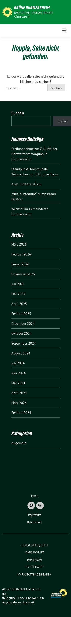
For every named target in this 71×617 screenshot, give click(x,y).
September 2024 (23, 343)
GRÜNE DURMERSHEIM (32, 7)
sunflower (31, 598)
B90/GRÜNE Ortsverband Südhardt (33, 15)
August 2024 (20, 353)
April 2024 (19, 393)
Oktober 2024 (21, 333)
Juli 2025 (18, 284)
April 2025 (19, 304)
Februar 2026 (21, 254)
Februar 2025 (21, 313)
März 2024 (19, 403)
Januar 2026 (20, 264)
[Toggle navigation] (64, 30)
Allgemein (18, 443)
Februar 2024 (21, 412)
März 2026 (19, 244)
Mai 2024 (18, 383)
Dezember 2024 (23, 323)
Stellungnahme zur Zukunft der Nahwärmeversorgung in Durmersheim (34, 154)
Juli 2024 (18, 363)
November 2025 (23, 274)
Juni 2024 (18, 373)
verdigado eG (26, 602)
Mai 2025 (18, 294)
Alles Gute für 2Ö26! (26, 184)
